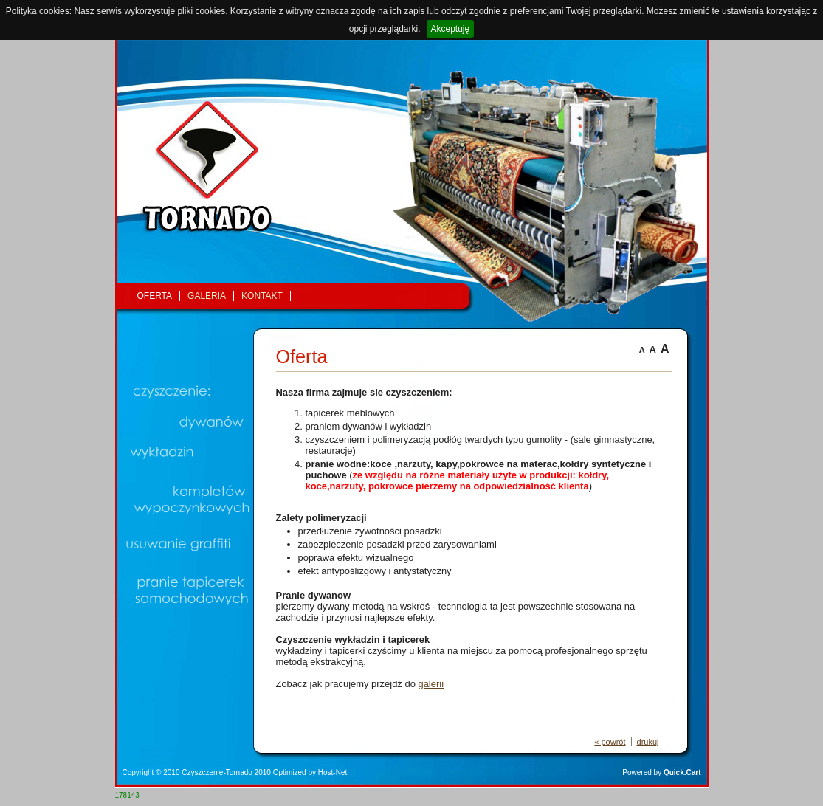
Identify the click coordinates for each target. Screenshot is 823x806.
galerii (431, 683)
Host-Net (332, 772)
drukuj (648, 741)
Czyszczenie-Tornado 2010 (226, 772)
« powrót (609, 741)
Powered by (661, 772)
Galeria (206, 296)
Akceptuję (450, 29)
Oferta (155, 296)
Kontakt (262, 296)
